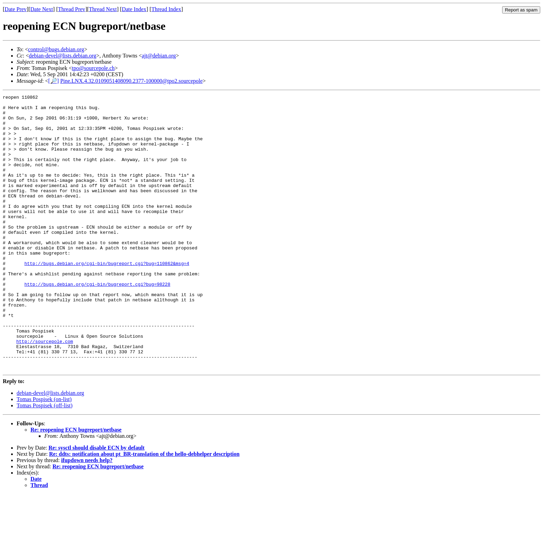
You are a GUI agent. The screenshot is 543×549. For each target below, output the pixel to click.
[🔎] (53, 81)
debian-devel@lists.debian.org (62, 56)
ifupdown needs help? (87, 515)
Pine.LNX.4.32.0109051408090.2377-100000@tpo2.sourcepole (131, 81)
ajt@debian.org (159, 56)
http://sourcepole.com (44, 391)
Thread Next (103, 9)
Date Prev (16, 9)
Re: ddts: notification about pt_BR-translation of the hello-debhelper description (144, 509)
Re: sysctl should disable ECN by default (96, 503)
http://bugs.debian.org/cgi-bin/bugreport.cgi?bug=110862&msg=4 (106, 297)
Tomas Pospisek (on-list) (44, 454)
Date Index (134, 9)
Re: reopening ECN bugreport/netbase (76, 485)
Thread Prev (71, 9)
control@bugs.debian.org (56, 49)
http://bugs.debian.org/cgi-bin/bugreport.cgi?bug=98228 (97, 322)
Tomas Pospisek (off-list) (44, 460)
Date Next (41, 9)
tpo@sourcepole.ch (93, 68)
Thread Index (166, 9)
